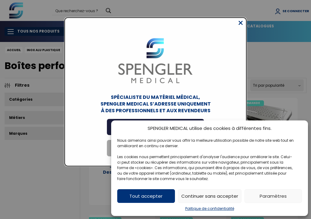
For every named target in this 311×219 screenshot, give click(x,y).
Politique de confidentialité (209, 208)
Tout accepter (145, 196)
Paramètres (273, 196)
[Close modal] (241, 28)
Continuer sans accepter (209, 196)
